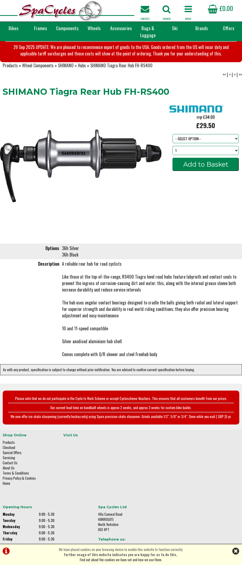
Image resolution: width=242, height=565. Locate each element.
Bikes (13, 27)
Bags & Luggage (148, 31)
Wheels (94, 27)
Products (10, 84)
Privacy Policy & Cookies (19, 495)
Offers (228, 27)
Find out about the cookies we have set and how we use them (120, 559)
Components (67, 27)
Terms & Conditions (16, 490)
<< (224, 93)
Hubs (82, 84)
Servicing (9, 474)
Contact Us (10, 479)
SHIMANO (66, 84)
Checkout (9, 464)
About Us (9, 484)
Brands (201, 27)
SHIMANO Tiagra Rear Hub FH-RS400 (121, 84)
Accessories (121, 27)
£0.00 (220, 8)
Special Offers (12, 469)
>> (240, 93)
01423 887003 (198, 491)
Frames (40, 27)
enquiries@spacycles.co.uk (207, 508)
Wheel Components (38, 84)
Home (6, 500)
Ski (175, 27)
